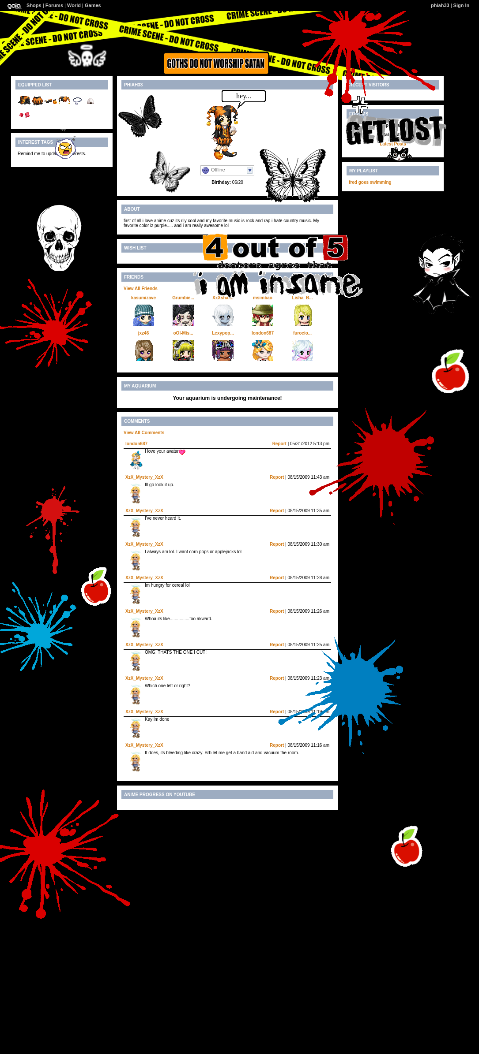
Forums (54, 5)
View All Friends (141, 288)
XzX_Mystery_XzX (144, 477)
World (74, 5)
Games (93, 5)
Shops (33, 5)
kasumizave (143, 297)
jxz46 (143, 333)
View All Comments (144, 432)
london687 (263, 333)
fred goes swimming (370, 182)
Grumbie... (183, 297)
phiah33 (440, 5)
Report (279, 443)
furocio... (302, 333)
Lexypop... (223, 333)
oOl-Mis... (183, 333)
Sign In (461, 5)
